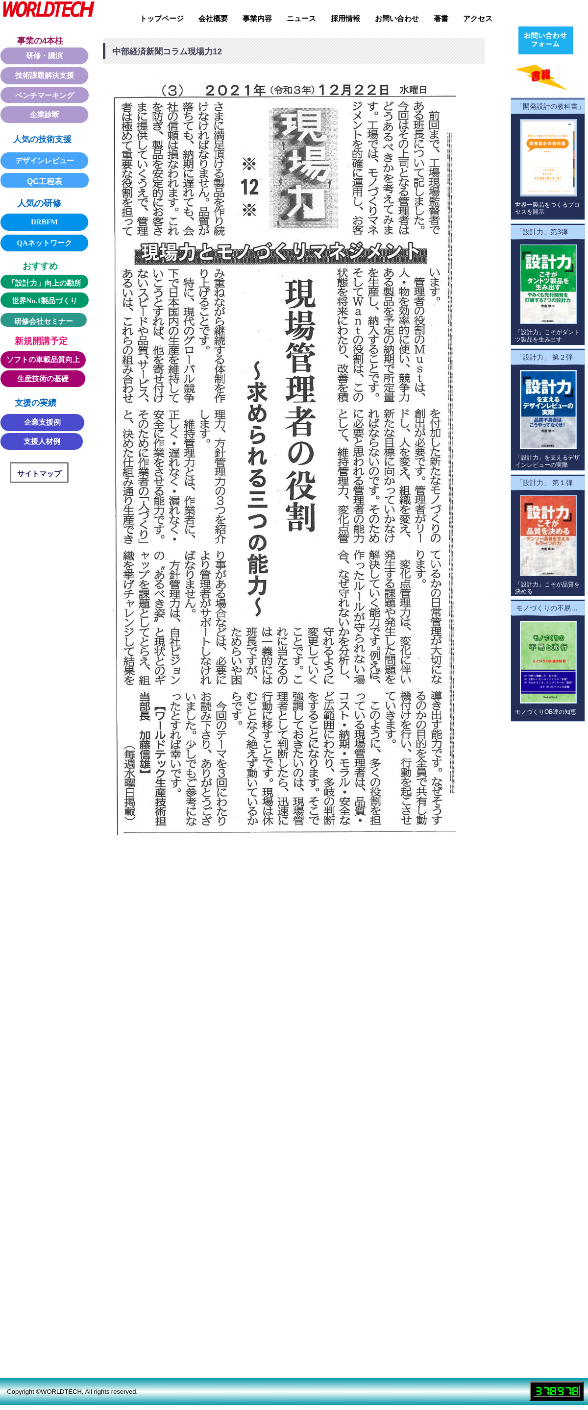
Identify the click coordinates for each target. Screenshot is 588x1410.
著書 (441, 19)
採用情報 (345, 19)
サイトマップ (39, 473)
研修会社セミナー (43, 321)
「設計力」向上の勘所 (44, 283)
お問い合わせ (397, 19)
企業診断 (44, 115)
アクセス (477, 19)
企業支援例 (42, 422)
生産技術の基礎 (43, 379)
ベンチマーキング (44, 95)
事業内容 (257, 19)
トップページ (162, 19)
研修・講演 (44, 56)
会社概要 (213, 19)
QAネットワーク (44, 243)
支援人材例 (42, 441)
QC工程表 (44, 181)
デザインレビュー (44, 161)
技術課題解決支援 (44, 75)
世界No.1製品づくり (45, 301)
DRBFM (44, 222)
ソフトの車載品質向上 (43, 360)
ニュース (301, 19)
